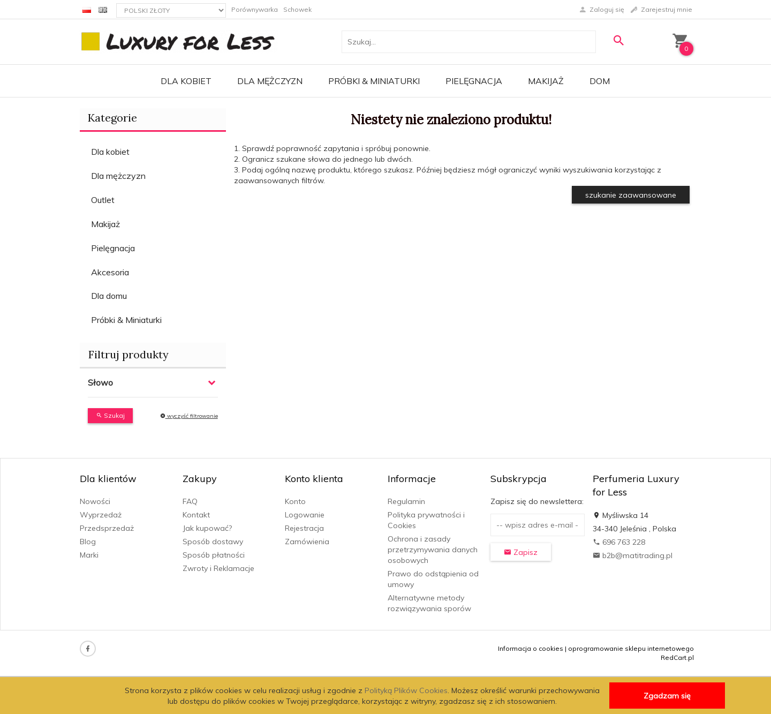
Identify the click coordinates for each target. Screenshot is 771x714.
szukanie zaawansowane (630, 195)
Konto (295, 501)
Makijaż (546, 81)
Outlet (103, 199)
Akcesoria (110, 272)
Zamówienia (307, 541)
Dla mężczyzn (270, 81)
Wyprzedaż (101, 515)
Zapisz (521, 552)
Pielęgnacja (473, 81)
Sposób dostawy (213, 541)
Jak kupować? (207, 528)
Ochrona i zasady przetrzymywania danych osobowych (433, 549)
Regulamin (406, 501)
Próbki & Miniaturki (374, 81)
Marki (89, 555)
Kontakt (196, 515)
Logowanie (304, 515)
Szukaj (110, 415)
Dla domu (109, 295)
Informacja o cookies (530, 648)
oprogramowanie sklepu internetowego (631, 648)
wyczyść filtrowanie (189, 415)
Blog (88, 541)
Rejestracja (304, 528)
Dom (599, 81)
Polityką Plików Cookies (406, 690)
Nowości (95, 501)
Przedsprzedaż (107, 528)
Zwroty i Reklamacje (218, 568)
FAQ (190, 501)
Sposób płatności (214, 555)
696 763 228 (619, 542)
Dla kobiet (186, 81)
